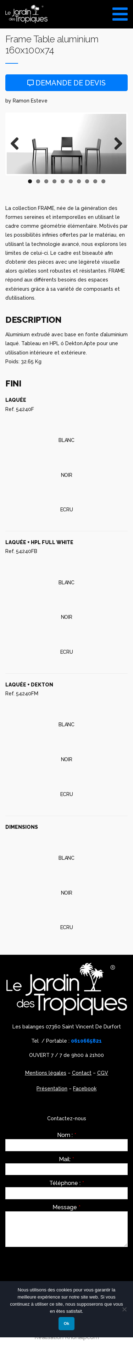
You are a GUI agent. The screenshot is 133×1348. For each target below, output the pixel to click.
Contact (82, 1073)
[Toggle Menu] (120, 11)
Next (116, 144)
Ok (66, 1323)
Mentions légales (45, 1073)
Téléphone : (66, 1183)
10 (103, 181)
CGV (102, 1073)
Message (66, 1207)
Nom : (66, 1135)
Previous (17, 144)
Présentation (52, 1088)
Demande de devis (66, 83)
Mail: (66, 1159)
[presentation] (59, 1266)
